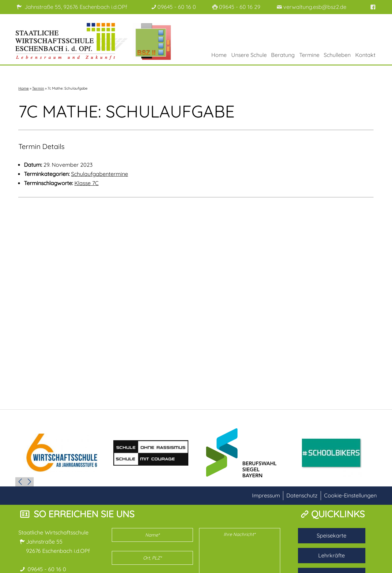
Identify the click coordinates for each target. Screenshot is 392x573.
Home (219, 54)
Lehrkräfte (331, 555)
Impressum (266, 495)
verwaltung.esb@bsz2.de (310, 6)
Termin (38, 88)
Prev (19, 481)
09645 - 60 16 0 (173, 6)
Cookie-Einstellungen (350, 495)
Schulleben (337, 54)
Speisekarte (331, 535)
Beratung (283, 54)
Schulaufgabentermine (99, 173)
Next (29, 481)
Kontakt (365, 54)
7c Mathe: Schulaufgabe (126, 110)
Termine (309, 54)
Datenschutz (302, 495)
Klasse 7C (86, 182)
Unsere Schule (249, 54)
